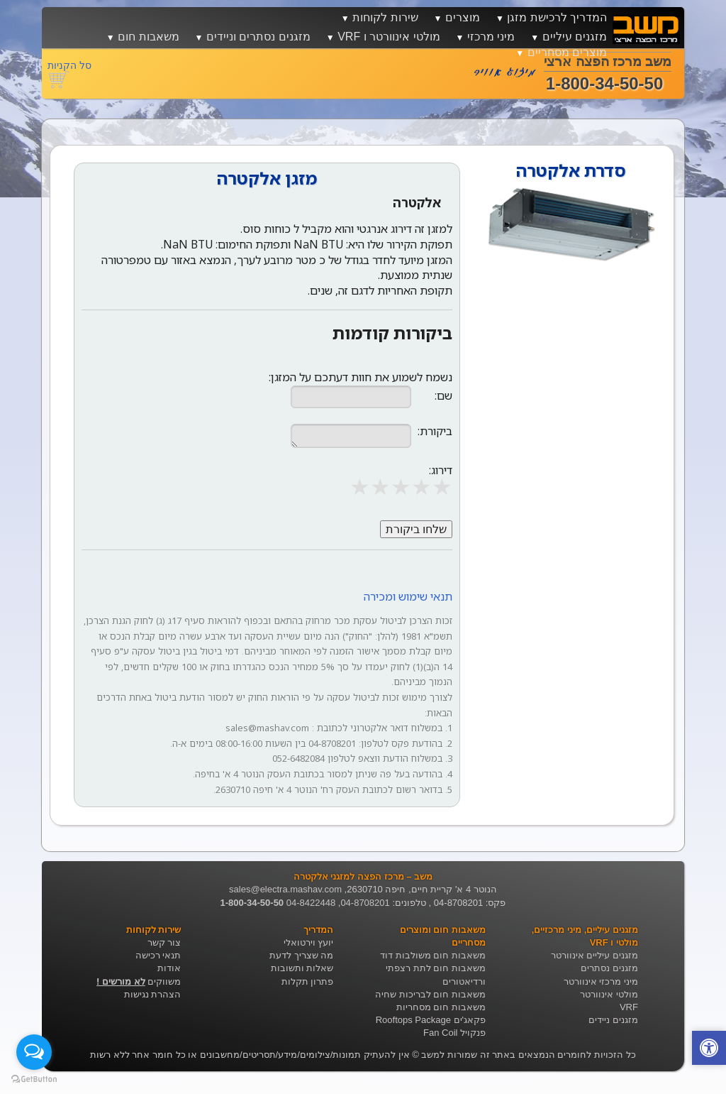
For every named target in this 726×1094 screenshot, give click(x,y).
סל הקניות (69, 65)
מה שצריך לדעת (301, 955)
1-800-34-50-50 (252, 902)
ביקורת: (435, 431)
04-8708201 (364, 902)
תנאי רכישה (158, 955)
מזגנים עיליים (574, 37)
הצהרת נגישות (153, 994)
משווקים (138, 981)
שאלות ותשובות (302, 968)
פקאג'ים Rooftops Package (431, 1019)
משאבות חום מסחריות (441, 1007)
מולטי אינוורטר (609, 994)
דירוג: (440, 470)
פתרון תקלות (307, 981)
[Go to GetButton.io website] (34, 1079)
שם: (443, 395)
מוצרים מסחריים (567, 52)
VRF (629, 1007)
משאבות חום (148, 37)
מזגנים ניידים (613, 1019)
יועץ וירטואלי (309, 942)
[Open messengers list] (34, 1052)
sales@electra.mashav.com (285, 889)
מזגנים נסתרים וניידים (258, 37)
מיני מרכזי (491, 37)
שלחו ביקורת (416, 529)
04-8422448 (310, 902)
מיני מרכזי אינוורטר (601, 981)
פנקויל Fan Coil (454, 1032)
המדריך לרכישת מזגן (557, 17)
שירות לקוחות (385, 17)
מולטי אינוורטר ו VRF (388, 37)
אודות (169, 968)
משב (430, 1054)
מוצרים (462, 17)
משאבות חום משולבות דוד (433, 955)
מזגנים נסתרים (609, 968)
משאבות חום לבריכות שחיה (430, 994)
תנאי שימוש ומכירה (408, 596)
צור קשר (164, 942)
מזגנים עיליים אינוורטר (594, 955)
